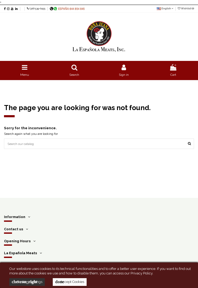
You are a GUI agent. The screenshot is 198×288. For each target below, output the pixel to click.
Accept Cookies (69, 281)
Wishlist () (186, 8)
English (165, 8)
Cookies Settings (27, 281)
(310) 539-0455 (37, 8)
